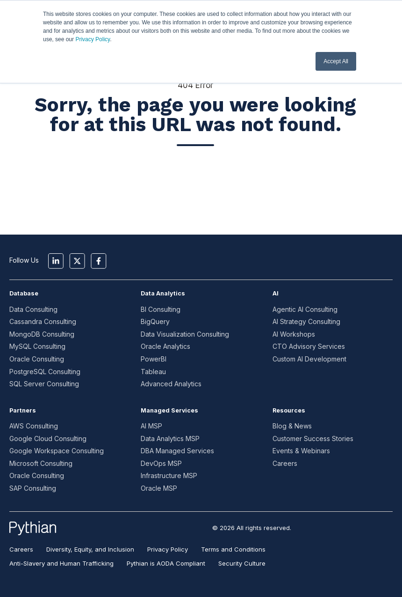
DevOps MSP (161, 463)
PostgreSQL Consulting (44, 372)
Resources (289, 410)
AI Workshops (294, 334)
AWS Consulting (33, 426)
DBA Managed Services (177, 451)
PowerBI (153, 359)
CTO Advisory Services (309, 346)
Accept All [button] (335, 61)
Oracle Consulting (36, 359)
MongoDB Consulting (41, 334)
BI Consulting (160, 309)
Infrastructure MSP (169, 475)
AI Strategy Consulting (306, 321)
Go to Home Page (195, 179)
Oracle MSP (159, 488)
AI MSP (151, 426)
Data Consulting (33, 309)
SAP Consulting (32, 488)
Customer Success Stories (313, 438)
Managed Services (169, 410)
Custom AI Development (309, 359)
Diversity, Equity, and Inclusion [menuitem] (90, 549)
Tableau (153, 372)
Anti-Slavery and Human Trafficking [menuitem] (61, 563)
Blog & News (292, 426)
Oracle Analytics (165, 346)
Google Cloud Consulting (47, 438)
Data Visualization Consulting (185, 334)
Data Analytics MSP (170, 438)
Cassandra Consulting (42, 321)
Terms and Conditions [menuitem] (233, 549)
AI (276, 293)
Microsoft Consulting (40, 463)
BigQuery (155, 321)
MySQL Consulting (37, 346)
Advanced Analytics (171, 384)
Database (23, 293)
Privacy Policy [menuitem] (167, 549)
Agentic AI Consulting (305, 309)
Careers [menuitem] (21, 549)
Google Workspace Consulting (56, 451)
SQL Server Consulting (44, 384)
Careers (285, 463)
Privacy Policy (92, 39)
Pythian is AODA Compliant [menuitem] (166, 563)
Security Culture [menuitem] (242, 563)
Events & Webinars (301, 451)
